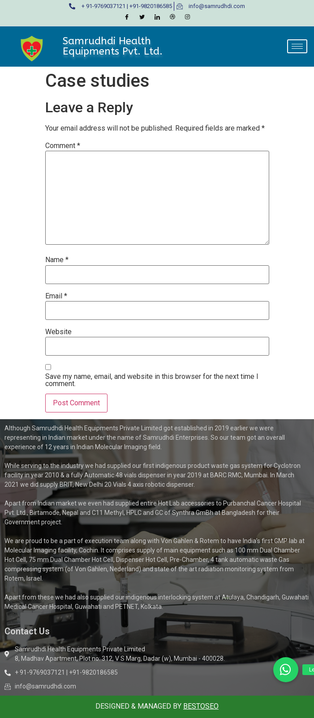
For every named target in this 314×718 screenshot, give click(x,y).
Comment (62, 145)
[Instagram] (187, 17)
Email (56, 296)
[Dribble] (172, 17)
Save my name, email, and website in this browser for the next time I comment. (151, 380)
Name (57, 259)
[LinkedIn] (157, 17)
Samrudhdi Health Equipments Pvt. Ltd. (113, 46)
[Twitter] (142, 17)
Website (58, 332)
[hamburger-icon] (297, 46)
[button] (285, 669)
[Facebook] (126, 17)
